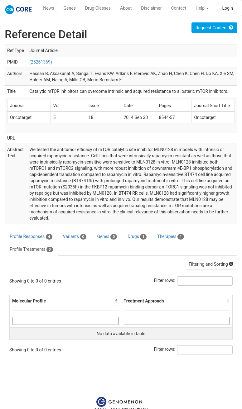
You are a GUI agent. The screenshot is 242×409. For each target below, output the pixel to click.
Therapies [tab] (170, 237)
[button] (117, 301)
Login (227, 8)
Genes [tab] (107, 237)
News (48, 8)
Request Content (214, 27)
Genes (70, 8)
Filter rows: (165, 280)
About (126, 8)
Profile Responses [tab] (31, 237)
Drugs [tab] (137, 237)
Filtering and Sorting (211, 264)
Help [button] (202, 8)
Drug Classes (98, 8)
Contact (178, 8)
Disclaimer (151, 8)
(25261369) (40, 61)
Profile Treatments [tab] (31, 249)
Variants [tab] (75, 237)
